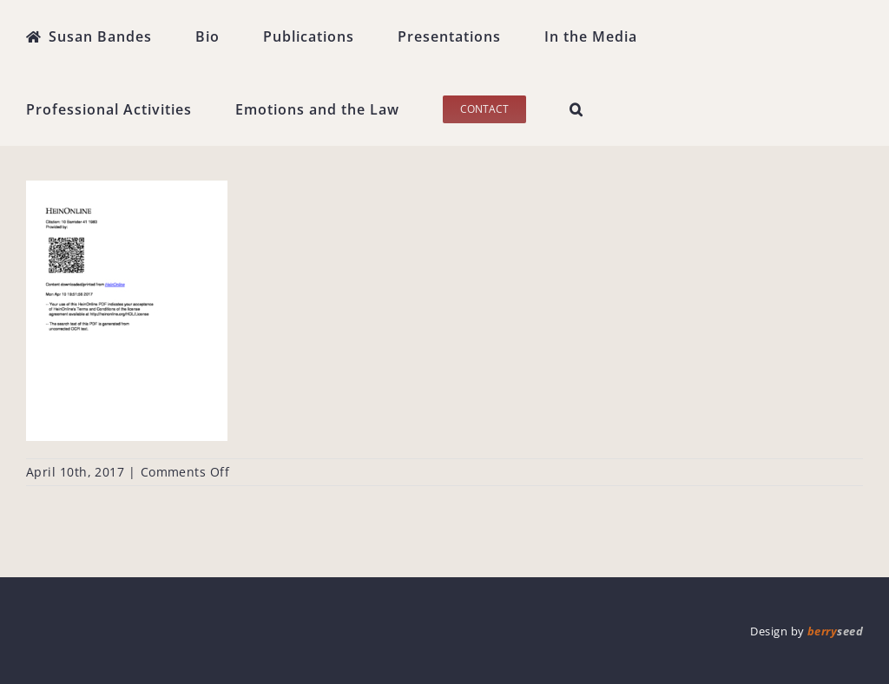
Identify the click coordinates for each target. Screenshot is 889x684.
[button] (576, 109)
